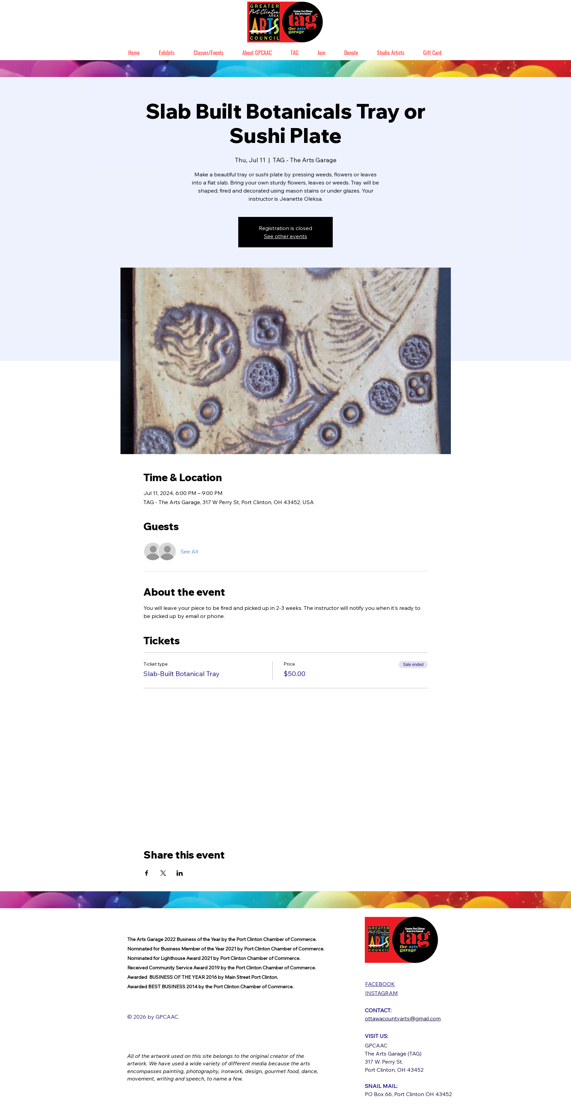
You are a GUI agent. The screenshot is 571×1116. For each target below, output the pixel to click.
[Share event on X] (163, 873)
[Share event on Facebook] (146, 873)
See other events (285, 236)
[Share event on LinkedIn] (179, 873)
